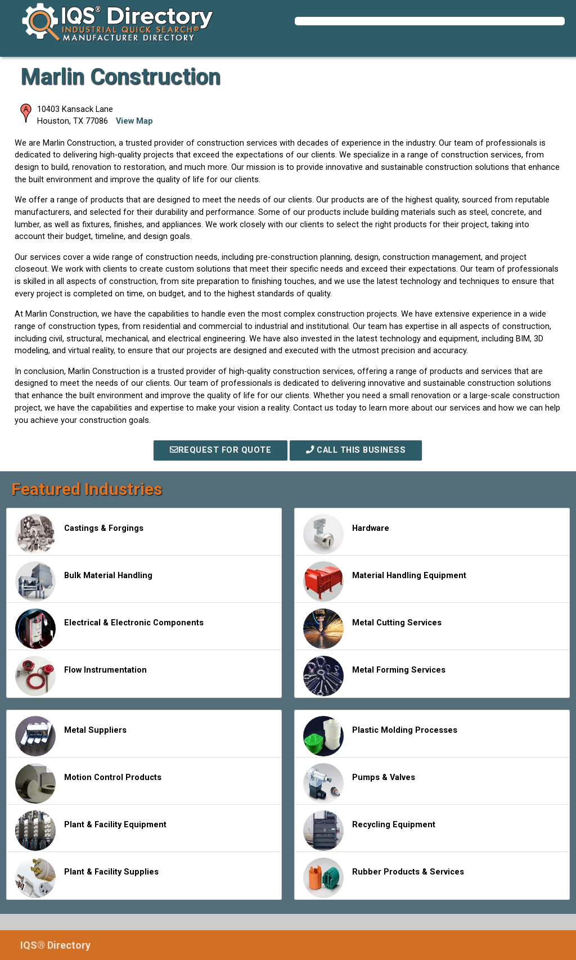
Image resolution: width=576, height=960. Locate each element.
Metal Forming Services (374, 676)
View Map (134, 121)
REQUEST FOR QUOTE (220, 450)
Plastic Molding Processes (380, 736)
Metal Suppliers (71, 736)
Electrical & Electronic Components (109, 629)
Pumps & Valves (359, 783)
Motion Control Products (88, 783)
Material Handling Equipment (384, 581)
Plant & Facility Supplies (87, 878)
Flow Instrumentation (81, 676)
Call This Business (356, 450)
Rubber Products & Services (383, 878)
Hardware (346, 534)
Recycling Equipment (369, 830)
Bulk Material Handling (83, 581)
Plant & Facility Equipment (90, 830)
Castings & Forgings (79, 534)
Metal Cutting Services (372, 629)
